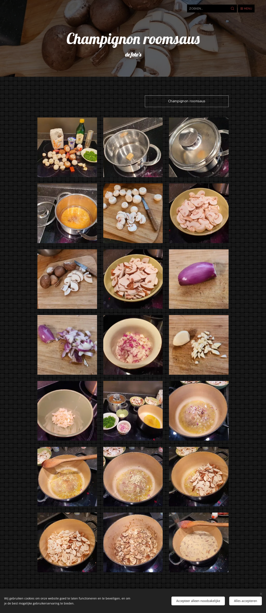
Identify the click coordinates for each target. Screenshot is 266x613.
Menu (246, 8)
